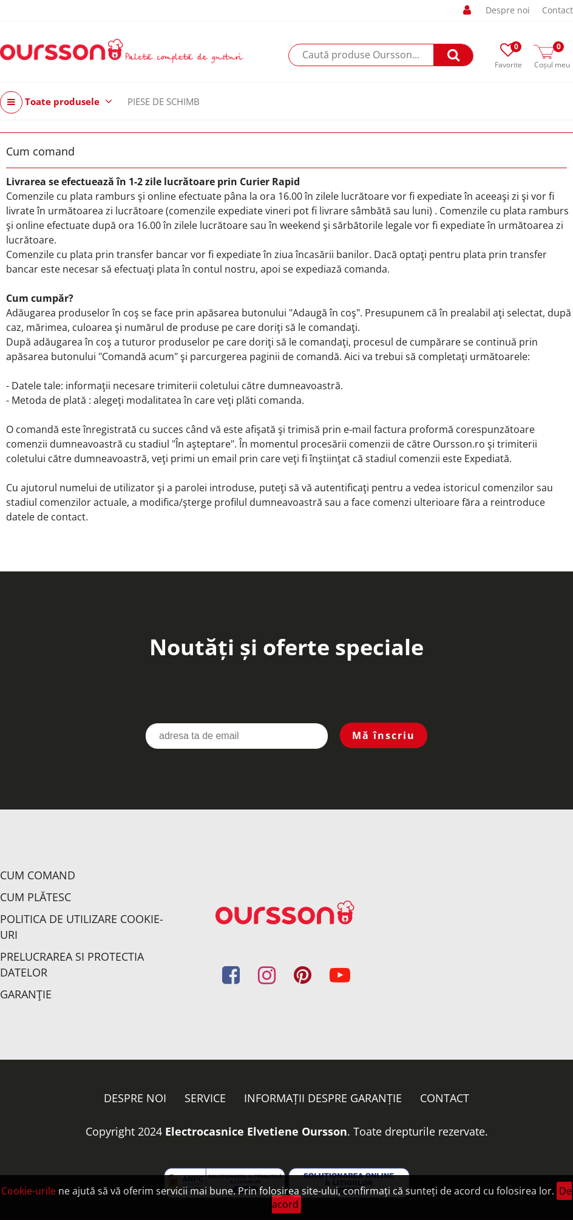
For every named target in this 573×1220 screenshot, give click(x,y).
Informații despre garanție (323, 1098)
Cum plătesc (35, 897)
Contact (557, 10)
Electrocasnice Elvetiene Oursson (256, 1131)
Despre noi (508, 10)
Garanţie (26, 994)
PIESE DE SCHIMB (163, 101)
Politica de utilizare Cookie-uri (81, 927)
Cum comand (37, 875)
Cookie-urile (28, 1191)
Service (205, 1098)
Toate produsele (56, 102)
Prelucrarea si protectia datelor (72, 964)
